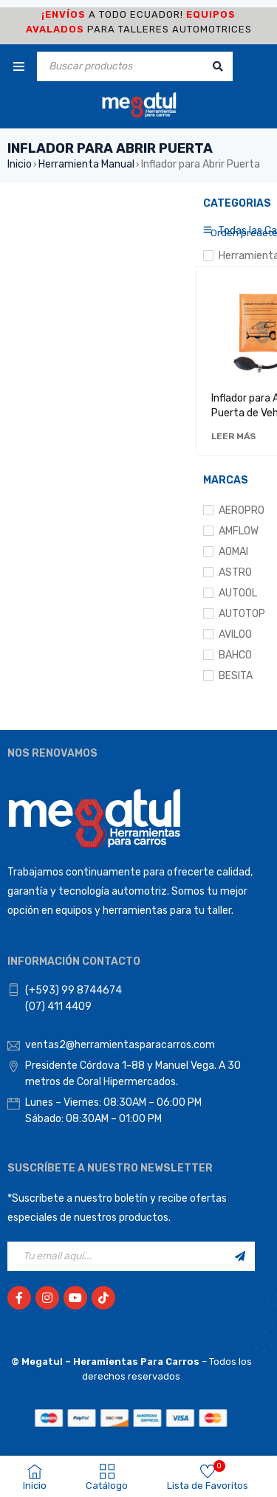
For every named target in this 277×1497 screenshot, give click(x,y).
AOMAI (233, 552)
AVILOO (235, 634)
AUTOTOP (242, 614)
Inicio (19, 164)
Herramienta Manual (86, 164)
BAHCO (235, 655)
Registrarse (240, 1256)
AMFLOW (239, 531)
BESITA (236, 676)
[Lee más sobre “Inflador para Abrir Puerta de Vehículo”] (233, 436)
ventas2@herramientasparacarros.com (120, 1045)
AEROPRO (241, 510)
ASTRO (235, 572)
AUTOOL (238, 593)
